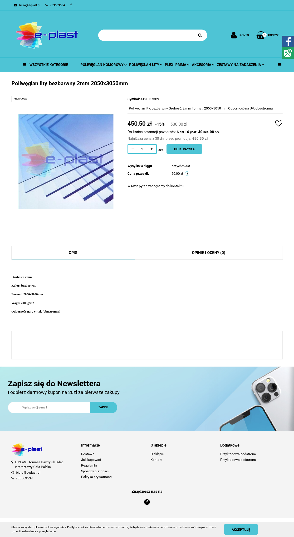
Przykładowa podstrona (238, 454)
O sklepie (157, 454)
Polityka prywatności (96, 477)
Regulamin (89, 465)
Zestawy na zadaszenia (240, 65)
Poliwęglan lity (145, 65)
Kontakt (156, 460)
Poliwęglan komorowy (103, 65)
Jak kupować (91, 460)
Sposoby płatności (94, 471)
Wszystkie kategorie (45, 65)
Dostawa (87, 454)
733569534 (24, 478)
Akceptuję (241, 530)
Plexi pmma (177, 65)
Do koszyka (184, 149)
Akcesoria (203, 65)
